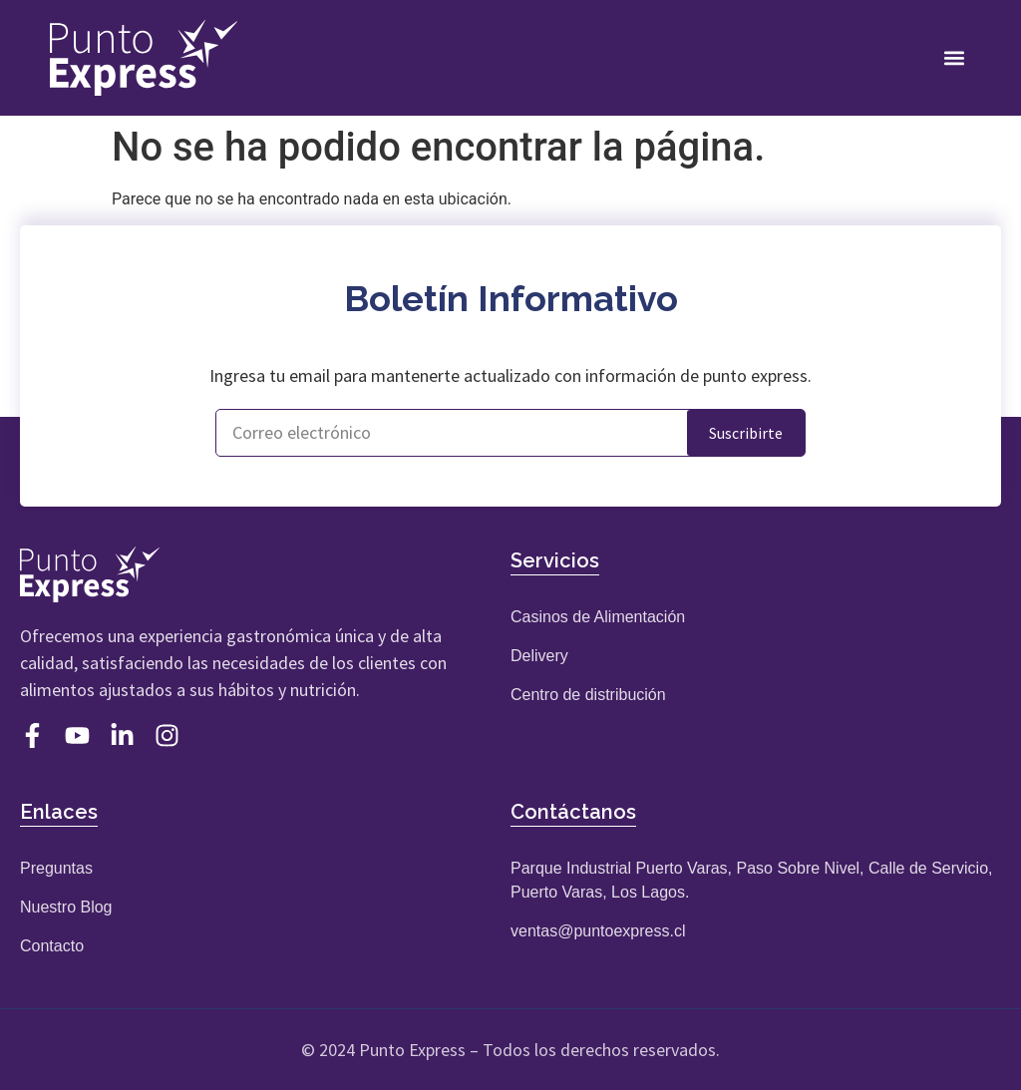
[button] (954, 57)
